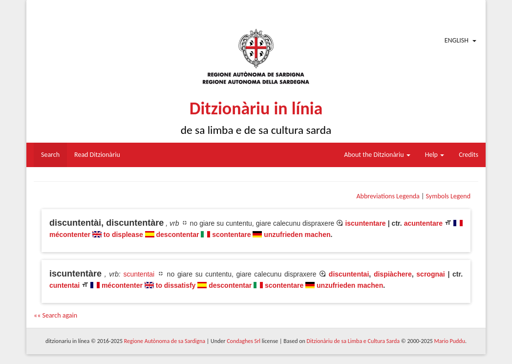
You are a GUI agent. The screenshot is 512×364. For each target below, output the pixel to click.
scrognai (430, 274)
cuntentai (64, 285)
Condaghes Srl (243, 341)
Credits (468, 154)
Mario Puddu (449, 341)
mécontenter (69, 234)
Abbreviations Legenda (387, 196)
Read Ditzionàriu (97, 154)
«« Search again (55, 315)
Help (434, 154)
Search (50, 154)
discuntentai (349, 274)
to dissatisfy (176, 285)
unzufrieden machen (297, 234)
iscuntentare (365, 223)
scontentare (231, 234)
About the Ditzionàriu (377, 154)
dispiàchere (393, 274)
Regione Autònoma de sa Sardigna (164, 341)
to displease (123, 234)
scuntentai (138, 274)
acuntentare (423, 223)
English (457, 40)
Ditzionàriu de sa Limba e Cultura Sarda (353, 341)
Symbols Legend (448, 196)
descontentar (177, 234)
